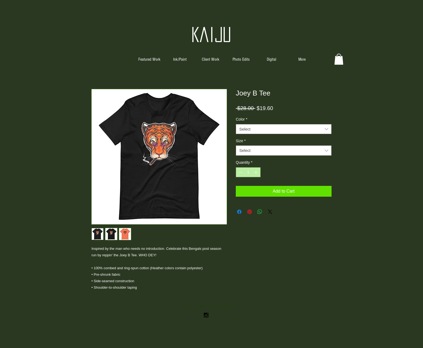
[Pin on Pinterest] (249, 212)
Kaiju (211, 34)
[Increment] (256, 172)
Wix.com (230, 306)
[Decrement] (240, 172)
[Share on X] (270, 212)
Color (241, 119)
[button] (338, 59)
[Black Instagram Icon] (206, 315)
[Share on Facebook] (239, 212)
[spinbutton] (248, 172)
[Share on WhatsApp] (260, 212)
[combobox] (284, 129)
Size (241, 141)
